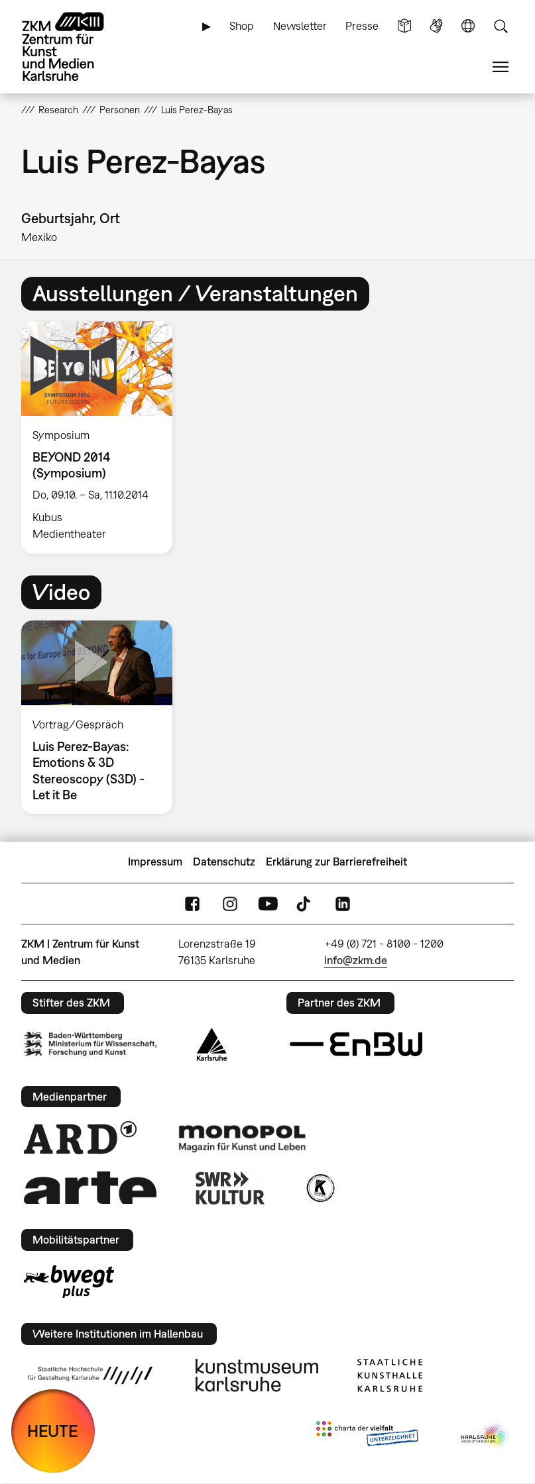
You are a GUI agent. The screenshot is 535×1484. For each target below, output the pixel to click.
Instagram (230, 903)
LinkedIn (342, 903)
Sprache (468, 26)
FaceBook (192, 903)
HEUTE (52, 1430)
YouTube (268, 903)
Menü (500, 67)
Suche (500, 26)
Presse (362, 25)
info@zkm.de (355, 960)
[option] (102, 437)
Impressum (155, 861)
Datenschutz (224, 861)
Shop (241, 25)
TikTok (305, 903)
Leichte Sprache (404, 26)
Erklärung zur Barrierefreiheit (336, 861)
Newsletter (300, 25)
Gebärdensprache (436, 26)
